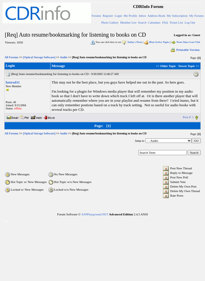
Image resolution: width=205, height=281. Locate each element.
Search (142, 22)
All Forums (11, 57)
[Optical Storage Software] (39, 57)
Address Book (156, 15)
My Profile (130, 15)
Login (118, 15)
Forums (96, 15)
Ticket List (176, 22)
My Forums (196, 15)
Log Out (190, 22)
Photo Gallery (110, 22)
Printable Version (185, 49)
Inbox (142, 15)
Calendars (154, 22)
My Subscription (177, 15)
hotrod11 (13, 82)
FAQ (165, 22)
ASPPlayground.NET (94, 214)
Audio (63, 57)
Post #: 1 (188, 117)
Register (108, 15)
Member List (128, 22)
